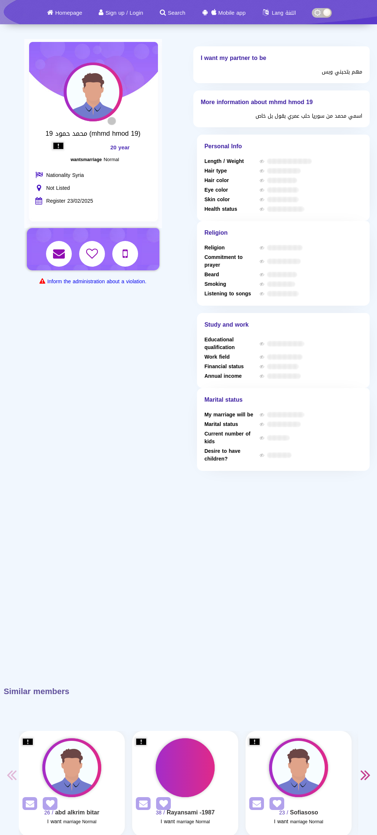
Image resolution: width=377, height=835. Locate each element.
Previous (11, 774)
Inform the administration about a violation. (96, 282)
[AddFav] (48, 805)
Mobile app (232, 13)
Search (177, 13)
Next (365, 774)
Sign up (114, 13)
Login (136, 13)
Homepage (68, 13)
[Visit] (72, 767)
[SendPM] (28, 805)
